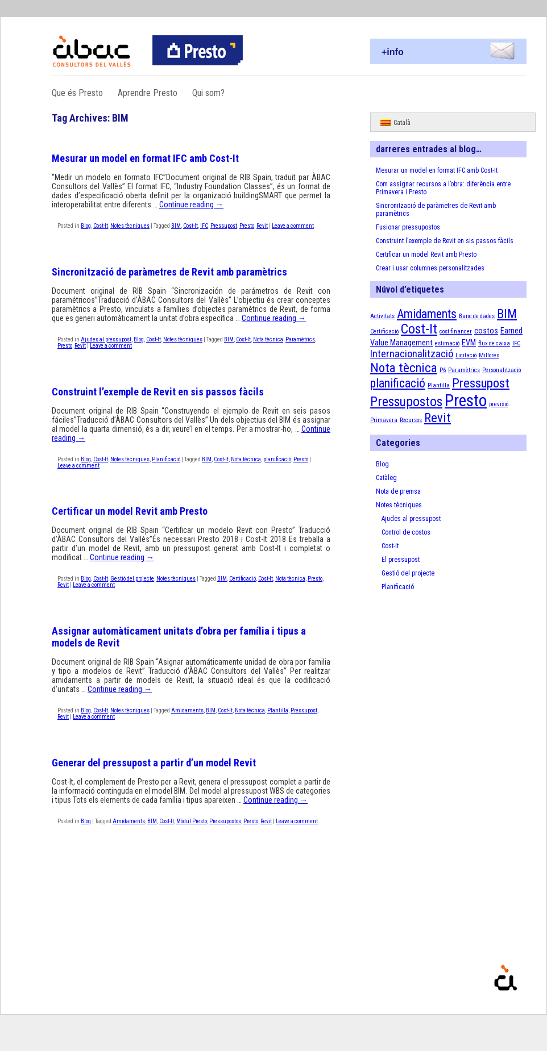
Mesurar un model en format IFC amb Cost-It (145, 158)
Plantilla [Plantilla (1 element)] (439, 385)
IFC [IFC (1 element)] (516, 343)
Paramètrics (300, 339)
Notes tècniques (130, 226)
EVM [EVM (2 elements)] (469, 342)
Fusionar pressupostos (408, 227)
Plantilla (277, 710)
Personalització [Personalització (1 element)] (501, 370)
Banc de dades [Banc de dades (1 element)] (477, 316)
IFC (204, 226)
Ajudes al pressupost (106, 339)
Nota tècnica (268, 339)
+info (393, 52)
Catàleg (386, 478)
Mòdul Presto (191, 821)
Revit (262, 226)
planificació (277, 459)
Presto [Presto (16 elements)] (466, 400)
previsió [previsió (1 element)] (498, 404)
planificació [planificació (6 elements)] (397, 383)
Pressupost (223, 226)
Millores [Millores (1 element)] (489, 355)
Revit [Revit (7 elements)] (437, 418)
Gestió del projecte (132, 578)
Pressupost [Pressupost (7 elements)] (480, 383)
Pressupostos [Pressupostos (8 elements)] (406, 402)
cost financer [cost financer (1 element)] (456, 331)
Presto (246, 226)
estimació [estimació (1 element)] (447, 343)
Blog (86, 226)
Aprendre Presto (147, 92)
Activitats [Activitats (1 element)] (382, 316)
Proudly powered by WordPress (537, 994)
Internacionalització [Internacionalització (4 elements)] (411, 354)
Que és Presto (77, 92)
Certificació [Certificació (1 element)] (384, 331)
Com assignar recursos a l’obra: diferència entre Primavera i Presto (443, 188)
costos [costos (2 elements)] (486, 330)
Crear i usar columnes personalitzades (430, 268)
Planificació (166, 459)
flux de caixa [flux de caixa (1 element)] (494, 343)
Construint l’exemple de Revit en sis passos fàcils (158, 392)
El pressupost (401, 560)
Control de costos (406, 532)
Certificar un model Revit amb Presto (130, 511)
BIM (176, 226)
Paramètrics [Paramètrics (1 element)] (464, 370)
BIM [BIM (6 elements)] (507, 314)
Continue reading (191, 204)
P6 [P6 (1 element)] (443, 370)
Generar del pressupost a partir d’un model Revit (154, 763)
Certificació (242, 578)
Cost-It (100, 226)
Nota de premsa (398, 491)
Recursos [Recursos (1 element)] (411, 420)
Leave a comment (293, 226)
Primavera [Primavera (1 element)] (383, 420)
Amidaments (187, 710)
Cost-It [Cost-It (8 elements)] (419, 329)
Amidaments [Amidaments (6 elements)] (427, 314)
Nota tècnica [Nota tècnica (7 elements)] (403, 368)
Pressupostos (225, 821)
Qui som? (208, 92)
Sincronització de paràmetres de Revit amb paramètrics (169, 272)
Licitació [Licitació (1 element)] (465, 355)
